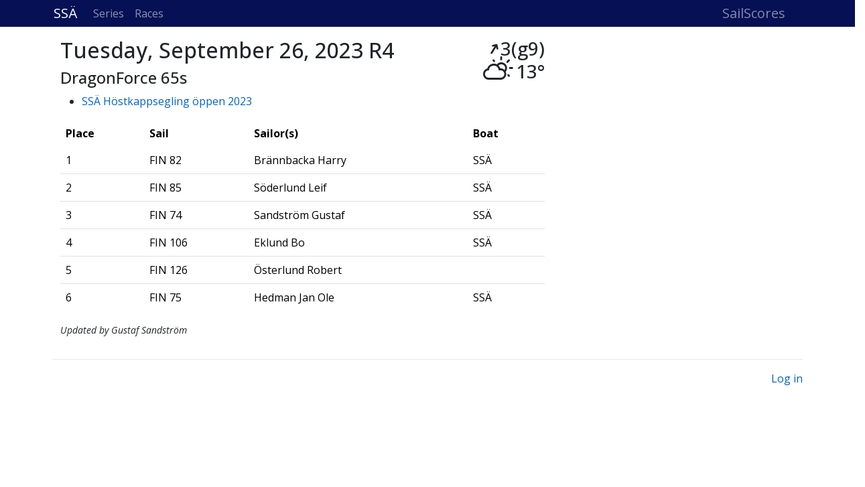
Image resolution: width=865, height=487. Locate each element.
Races (149, 13)
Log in (787, 378)
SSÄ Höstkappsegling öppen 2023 (167, 101)
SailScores (753, 13)
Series (108, 13)
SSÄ (65, 13)
